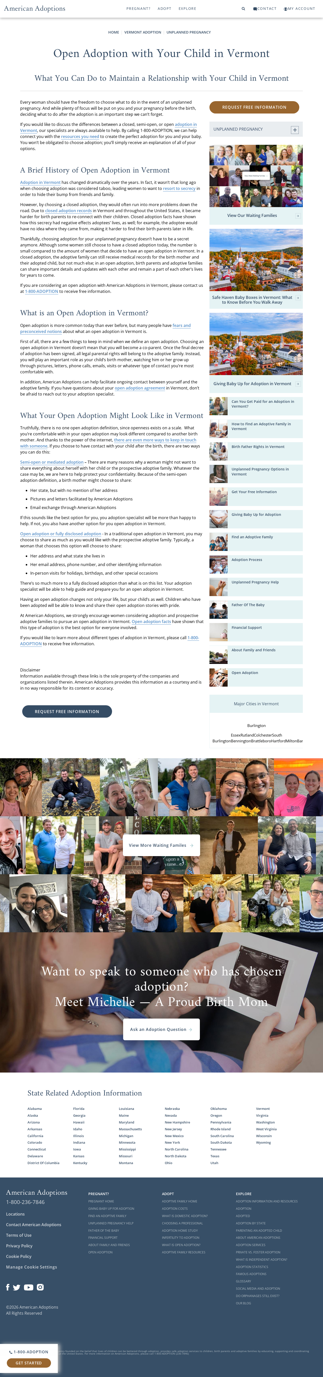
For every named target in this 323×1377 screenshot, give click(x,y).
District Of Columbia (44, 1163)
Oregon (216, 1115)
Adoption (243, 1208)
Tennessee (218, 1149)
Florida (79, 1108)
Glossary (243, 1281)
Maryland (126, 1122)
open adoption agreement (140, 388)
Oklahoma (218, 1108)
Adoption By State (251, 1223)
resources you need (80, 136)
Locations (15, 1214)
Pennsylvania (220, 1122)
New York (172, 1142)
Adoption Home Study (180, 1230)
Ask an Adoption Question (161, 1029)
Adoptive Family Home (179, 1201)
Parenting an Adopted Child (259, 1230)
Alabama (35, 1108)
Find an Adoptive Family (252, 537)
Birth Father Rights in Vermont (258, 446)
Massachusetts (130, 1129)
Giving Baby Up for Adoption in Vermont (257, 384)
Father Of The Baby (248, 604)
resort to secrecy (179, 188)
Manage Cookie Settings (31, 1267)
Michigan (126, 1136)
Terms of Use (19, 1235)
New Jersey (173, 1129)
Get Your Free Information (254, 491)
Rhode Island (220, 1129)
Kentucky (80, 1163)
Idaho (77, 1129)
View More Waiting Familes (161, 845)
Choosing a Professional (182, 1223)
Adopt (165, 8)
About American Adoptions (258, 1237)
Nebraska (172, 1108)
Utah (214, 1163)
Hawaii (79, 1122)
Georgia (79, 1115)
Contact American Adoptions (33, 1224)
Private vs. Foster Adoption (258, 1252)
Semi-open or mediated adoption (52, 462)
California (35, 1136)
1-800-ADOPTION (41, 291)
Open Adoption (245, 672)
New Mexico (174, 1136)
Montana (126, 1163)
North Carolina (177, 1149)
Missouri (125, 1156)
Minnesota (127, 1142)
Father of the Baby (103, 1230)
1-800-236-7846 (25, 1201)
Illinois (78, 1136)
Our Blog (243, 1303)
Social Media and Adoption (258, 1288)
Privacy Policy (19, 1246)
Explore (188, 8)
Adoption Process (247, 559)
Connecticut (37, 1149)
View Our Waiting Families (264, 215)
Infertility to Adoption (180, 1237)
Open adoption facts (151, 621)
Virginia (262, 1115)
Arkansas (35, 1129)
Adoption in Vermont (40, 182)
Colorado (35, 1142)
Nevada (171, 1115)
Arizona (34, 1122)
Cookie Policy (19, 1256)
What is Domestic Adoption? (185, 1216)
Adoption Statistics (252, 1267)
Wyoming (263, 1142)
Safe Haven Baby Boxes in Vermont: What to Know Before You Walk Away (256, 300)
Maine (124, 1115)
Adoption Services (250, 1245)
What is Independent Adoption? (261, 1259)
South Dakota (221, 1142)
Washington (265, 1122)
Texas (214, 1156)
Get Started (29, 1362)
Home (113, 32)
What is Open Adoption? (181, 1245)
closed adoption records (68, 210)
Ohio (168, 1163)
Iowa (77, 1149)
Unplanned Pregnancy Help (255, 582)
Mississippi (127, 1149)
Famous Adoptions (251, 1274)
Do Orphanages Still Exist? (257, 1296)
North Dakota (175, 1156)
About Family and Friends (254, 650)
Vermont (263, 1108)
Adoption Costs (175, 1208)
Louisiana (126, 1108)
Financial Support (247, 627)
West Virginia (266, 1129)
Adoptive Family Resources (183, 1252)
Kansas (78, 1156)
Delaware (35, 1156)
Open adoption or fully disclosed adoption (60, 534)
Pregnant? (138, 8)
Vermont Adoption (142, 32)
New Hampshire (177, 1122)
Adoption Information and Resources (267, 1201)
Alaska (33, 1115)
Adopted (243, 1216)
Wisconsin (264, 1136)
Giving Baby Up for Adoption (256, 514)
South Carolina (222, 1136)
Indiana (79, 1142)
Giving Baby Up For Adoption (111, 1208)
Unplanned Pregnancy (189, 32)
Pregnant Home (101, 1201)
